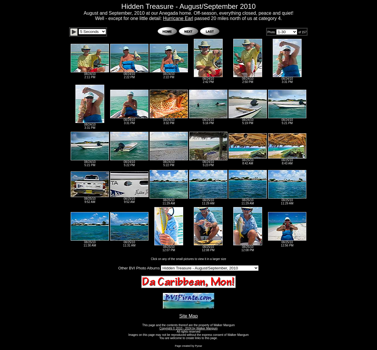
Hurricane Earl (178, 18)
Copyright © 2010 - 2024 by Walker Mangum (188, 328)
